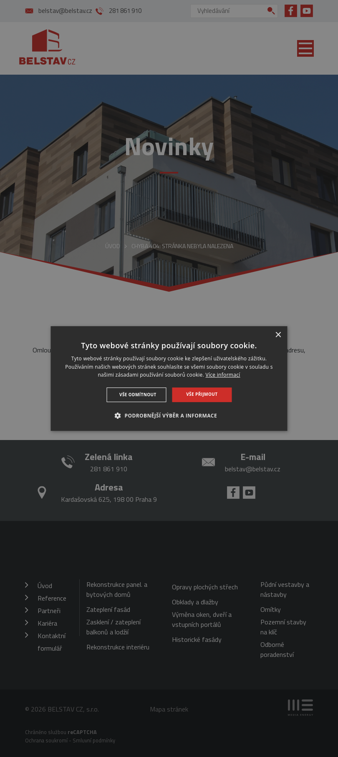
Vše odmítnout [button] (137, 394)
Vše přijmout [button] (201, 394)
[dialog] (169, 378)
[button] (169, 415)
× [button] (278, 335)
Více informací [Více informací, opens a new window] (223, 375)
